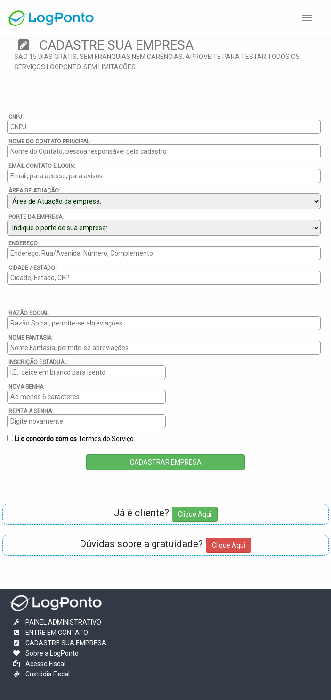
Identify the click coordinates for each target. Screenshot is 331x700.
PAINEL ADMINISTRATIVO (56, 622)
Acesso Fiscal (38, 663)
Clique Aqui (194, 514)
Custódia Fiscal (41, 674)
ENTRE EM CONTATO (50, 632)
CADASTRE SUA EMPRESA (59, 643)
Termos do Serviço (106, 438)
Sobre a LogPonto (45, 653)
